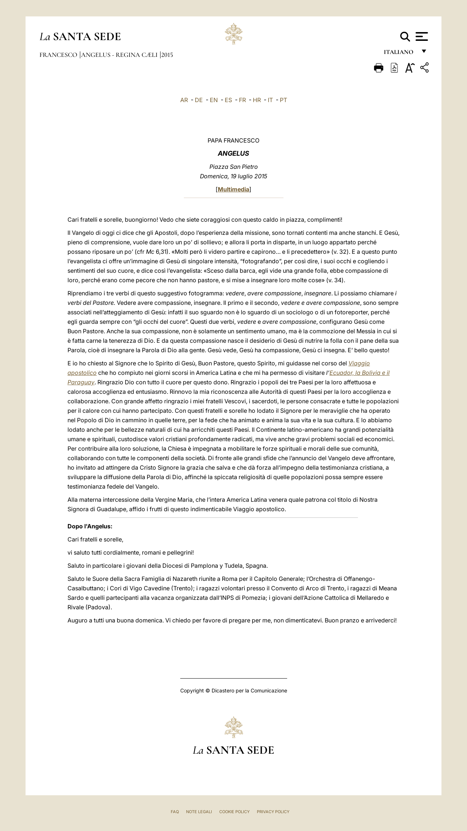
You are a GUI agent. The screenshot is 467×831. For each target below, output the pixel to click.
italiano (400, 53)
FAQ (175, 811)
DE (199, 100)
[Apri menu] (421, 36)
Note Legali (199, 811)
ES (228, 100)
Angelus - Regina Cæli (120, 55)
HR (257, 100)
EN (214, 100)
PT (283, 100)
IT (270, 100)
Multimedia (233, 189)
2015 (167, 55)
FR (242, 100)
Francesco (59, 55)
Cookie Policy (234, 811)
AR (184, 100)
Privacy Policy (273, 811)
